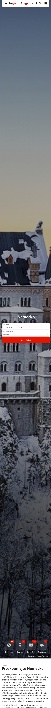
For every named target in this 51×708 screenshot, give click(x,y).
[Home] (10, 3)
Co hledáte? (8, 332)
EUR (31, 3)
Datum (6, 325)
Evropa (4, 665)
